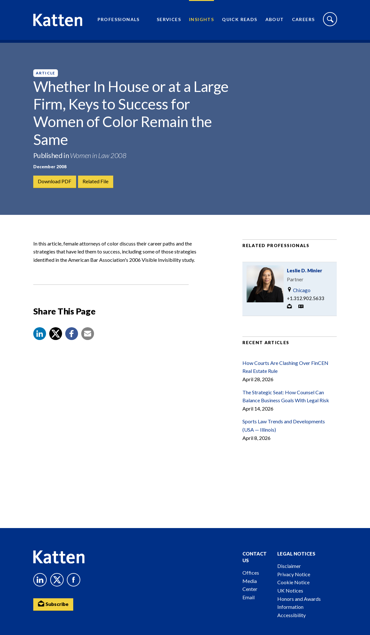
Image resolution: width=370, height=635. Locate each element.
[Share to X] (55, 338)
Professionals (119, 21)
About (274, 21)
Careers (303, 21)
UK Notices (290, 590)
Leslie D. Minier (304, 275)
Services (169, 21)
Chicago (299, 295)
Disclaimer (289, 566)
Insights (201, 21)
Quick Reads (239, 21)
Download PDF (55, 182)
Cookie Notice (293, 582)
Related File (96, 182)
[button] (39, 338)
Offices (250, 573)
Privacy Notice (293, 574)
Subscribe (54, 604)
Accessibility (291, 615)
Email (248, 597)
